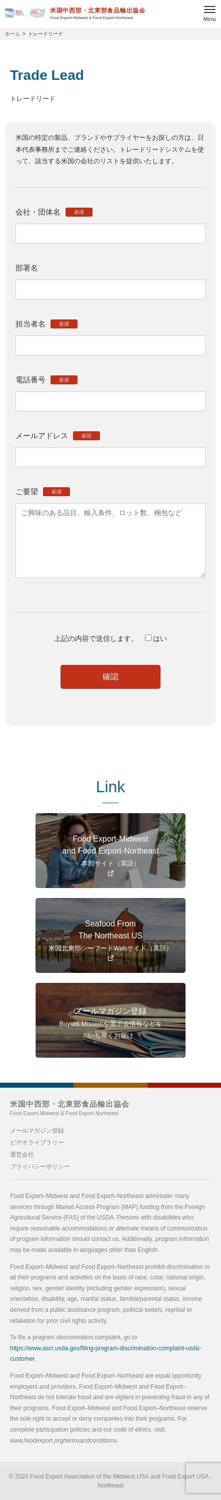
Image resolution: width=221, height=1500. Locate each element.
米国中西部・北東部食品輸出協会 (70, 1108)
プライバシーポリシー (40, 1166)
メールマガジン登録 (37, 1130)
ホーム (12, 33)
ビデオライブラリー (37, 1142)
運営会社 (22, 1154)
